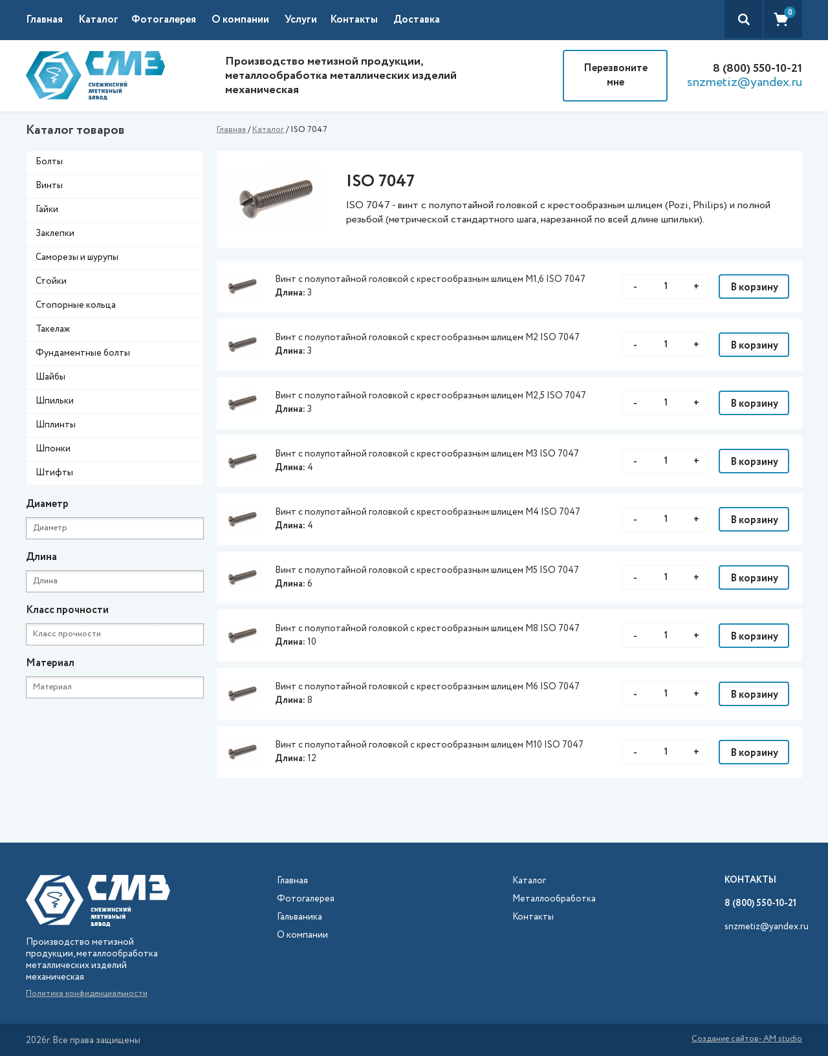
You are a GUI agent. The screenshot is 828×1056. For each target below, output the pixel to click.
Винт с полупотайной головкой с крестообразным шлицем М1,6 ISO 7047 (430, 279)
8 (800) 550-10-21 (757, 68)
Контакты (354, 19)
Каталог (268, 130)
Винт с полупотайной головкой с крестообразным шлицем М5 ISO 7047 (427, 570)
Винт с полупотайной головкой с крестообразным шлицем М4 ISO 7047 (427, 512)
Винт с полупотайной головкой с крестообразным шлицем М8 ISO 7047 (427, 628)
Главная (44, 19)
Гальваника (299, 917)
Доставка (416, 19)
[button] (104, 20)
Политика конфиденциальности (86, 993)
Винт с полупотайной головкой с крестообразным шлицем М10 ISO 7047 (429, 745)
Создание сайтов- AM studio (747, 1040)
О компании (240, 19)
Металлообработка (554, 899)
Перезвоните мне (615, 75)
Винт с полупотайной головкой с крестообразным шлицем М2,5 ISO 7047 (430, 396)
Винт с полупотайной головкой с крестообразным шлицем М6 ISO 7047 (427, 687)
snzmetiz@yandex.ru (744, 83)
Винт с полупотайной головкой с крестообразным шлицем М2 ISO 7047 (427, 337)
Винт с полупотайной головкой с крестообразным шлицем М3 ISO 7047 (427, 454)
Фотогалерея (163, 19)
